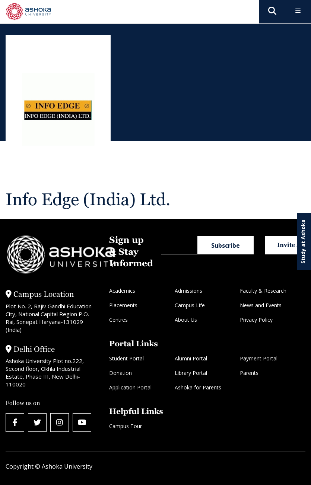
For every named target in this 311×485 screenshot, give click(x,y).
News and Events (261, 305)
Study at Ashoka (303, 241)
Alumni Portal (191, 358)
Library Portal (191, 372)
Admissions (188, 290)
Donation (120, 372)
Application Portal (130, 387)
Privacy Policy (256, 319)
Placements (123, 305)
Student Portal (126, 358)
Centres (118, 319)
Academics (122, 290)
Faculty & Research (263, 290)
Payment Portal (258, 358)
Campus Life (190, 305)
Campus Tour (125, 426)
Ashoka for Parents (198, 387)
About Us (186, 319)
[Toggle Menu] (298, 11)
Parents (249, 372)
